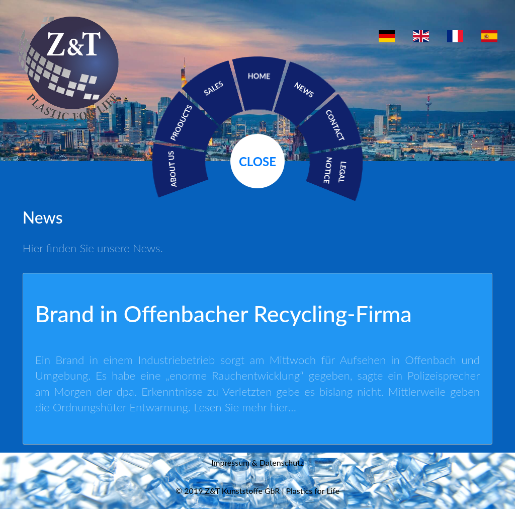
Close (257, 161)
